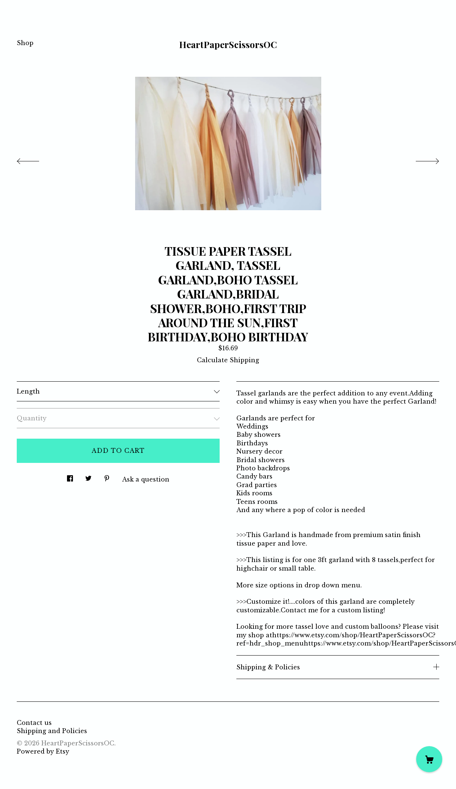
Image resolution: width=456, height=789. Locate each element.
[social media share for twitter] (88, 476)
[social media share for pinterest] (107, 476)
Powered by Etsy (43, 751)
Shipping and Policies (52, 731)
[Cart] (429, 759)
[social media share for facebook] (70, 476)
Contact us (34, 722)
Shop (25, 43)
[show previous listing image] (35, 159)
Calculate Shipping (228, 360)
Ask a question (145, 479)
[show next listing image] (420, 159)
